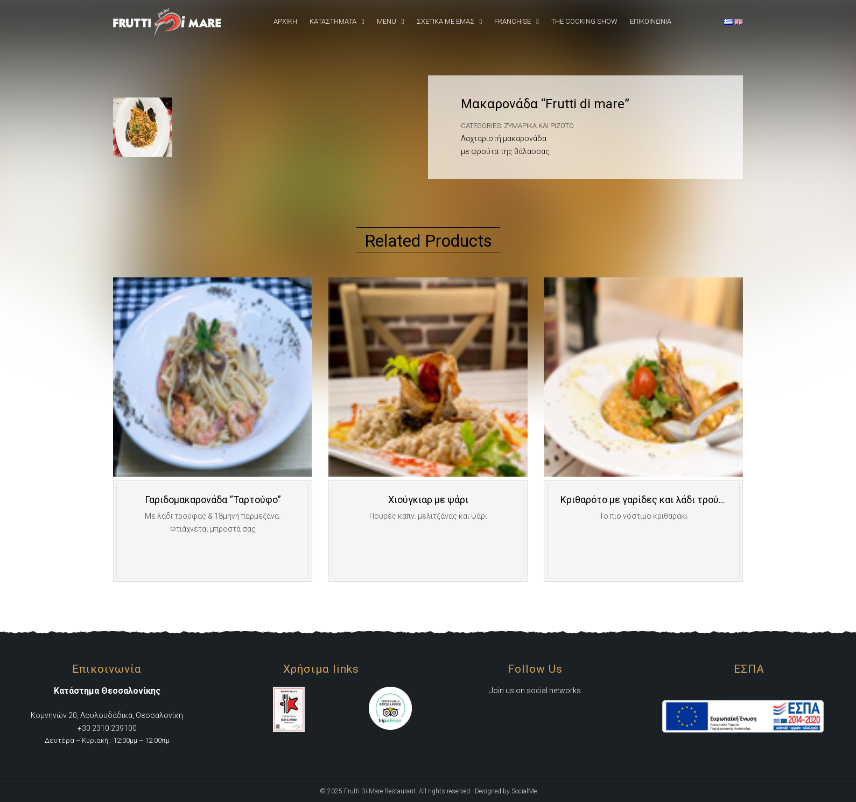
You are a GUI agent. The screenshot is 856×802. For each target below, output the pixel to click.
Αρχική (285, 21)
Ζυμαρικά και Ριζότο (539, 126)
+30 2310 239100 (107, 728)
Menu (386, 21)
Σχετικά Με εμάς (445, 21)
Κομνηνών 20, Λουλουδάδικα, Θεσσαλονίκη (107, 715)
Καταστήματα (333, 21)
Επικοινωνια (650, 21)
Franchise (512, 21)
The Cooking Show (584, 21)
